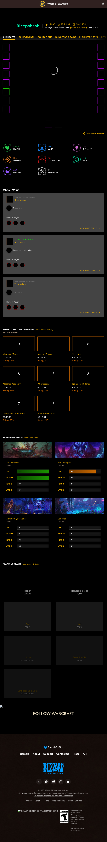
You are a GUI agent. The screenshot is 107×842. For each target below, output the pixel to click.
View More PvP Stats (31, 564)
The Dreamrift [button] (12, 462)
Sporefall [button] (62, 518)
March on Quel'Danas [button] (16, 518)
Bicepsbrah (28, 26)
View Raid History (31, 437)
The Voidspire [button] (64, 462)
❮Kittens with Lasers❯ (78, 27)
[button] (79, 24)
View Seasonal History (44, 330)
